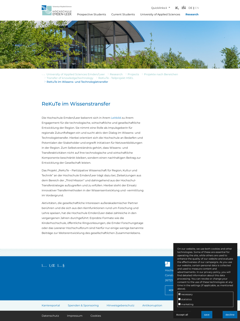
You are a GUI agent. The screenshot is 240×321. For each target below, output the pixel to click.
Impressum (74, 315)
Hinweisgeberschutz (120, 305)
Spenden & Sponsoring (83, 305)
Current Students (123, 14)
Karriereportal (51, 305)
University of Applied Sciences (160, 14)
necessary (185, 294)
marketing (186, 304)
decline (230, 314)
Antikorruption (152, 305)
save (207, 314)
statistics (185, 299)
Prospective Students (91, 14)
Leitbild (116, 117)
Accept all (182, 314)
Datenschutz (50, 315)
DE (189, 7)
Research (192, 14)
